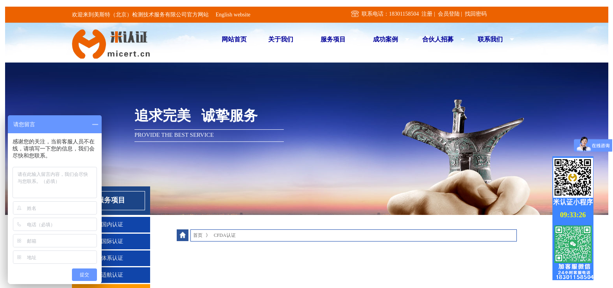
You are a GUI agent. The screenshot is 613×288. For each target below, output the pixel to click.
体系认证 (112, 258)
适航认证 (112, 275)
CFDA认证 (225, 235)
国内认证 (112, 224)
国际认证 (112, 241)
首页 (198, 235)
